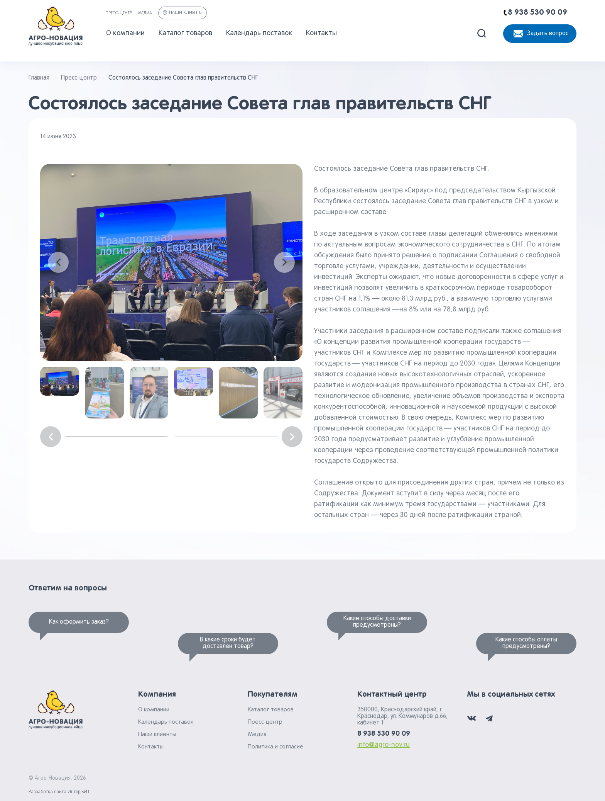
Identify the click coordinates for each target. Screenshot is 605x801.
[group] (171, 262)
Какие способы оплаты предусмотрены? (526, 643)
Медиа (145, 13)
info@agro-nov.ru (383, 745)
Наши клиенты (182, 13)
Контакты (321, 33)
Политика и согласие (275, 747)
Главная (39, 78)
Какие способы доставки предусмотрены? (377, 622)
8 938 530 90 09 (383, 733)
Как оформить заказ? (79, 622)
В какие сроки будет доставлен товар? (228, 643)
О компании (125, 33)
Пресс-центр (118, 13)
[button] (58, 262)
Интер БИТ (79, 792)
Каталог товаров (185, 33)
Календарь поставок (259, 33)
